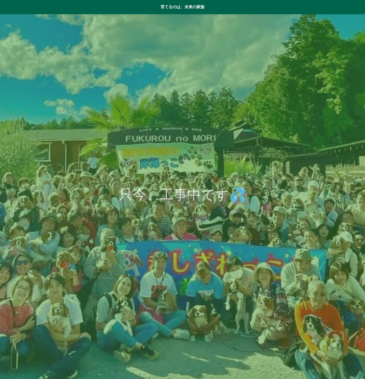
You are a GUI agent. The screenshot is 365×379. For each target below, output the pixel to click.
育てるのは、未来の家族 (182, 7)
